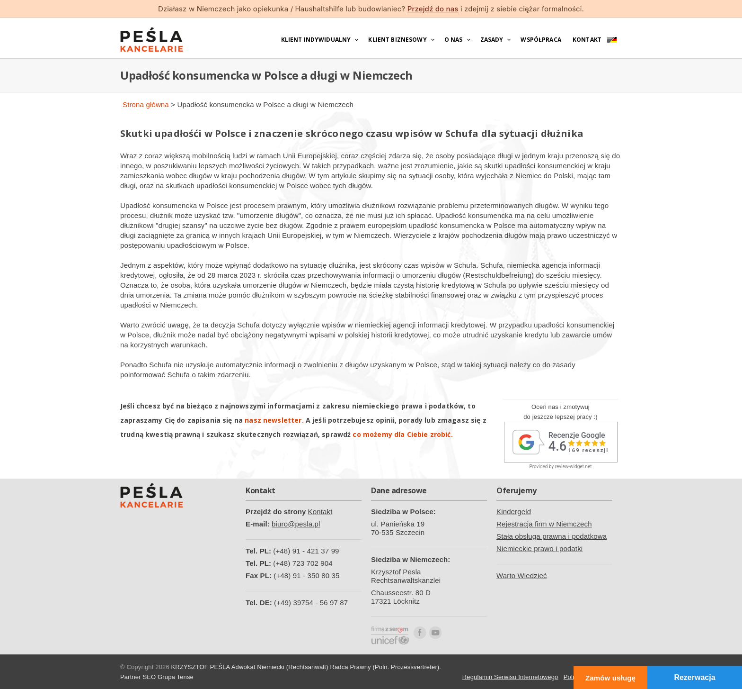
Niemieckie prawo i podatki (539, 548)
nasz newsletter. (274, 420)
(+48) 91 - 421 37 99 (306, 551)
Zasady (492, 40)
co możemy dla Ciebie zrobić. (402, 434)
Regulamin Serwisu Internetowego (510, 676)
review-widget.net (573, 466)
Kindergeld (513, 512)
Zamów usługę (610, 678)
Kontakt (587, 40)
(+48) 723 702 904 (303, 563)
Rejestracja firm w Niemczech (544, 524)
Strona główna (146, 104)
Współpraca (541, 40)
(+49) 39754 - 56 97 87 (311, 602)
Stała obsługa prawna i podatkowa (551, 536)
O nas (453, 40)
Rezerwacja (694, 677)
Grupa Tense (176, 676)
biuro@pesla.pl (296, 524)
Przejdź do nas (433, 8)
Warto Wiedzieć (521, 575)
